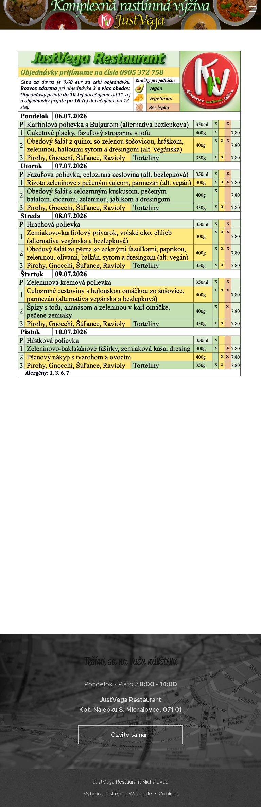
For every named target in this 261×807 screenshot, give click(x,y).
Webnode (140, 794)
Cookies (168, 794)
